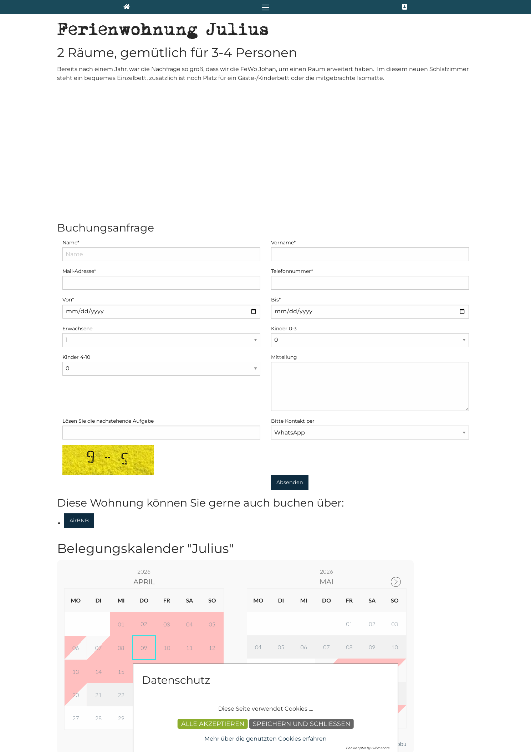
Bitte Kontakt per (293, 297)
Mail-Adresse (79, 147)
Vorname (283, 119)
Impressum (359, 651)
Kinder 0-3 (284, 205)
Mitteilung (284, 233)
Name (70, 119)
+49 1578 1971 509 (92, 720)
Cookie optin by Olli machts (367, 748)
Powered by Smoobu (381, 620)
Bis (276, 176)
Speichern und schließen (301, 723)
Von (68, 176)
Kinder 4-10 (76, 233)
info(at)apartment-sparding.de (120, 711)
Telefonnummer (292, 147)
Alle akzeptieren (212, 723)
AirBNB (79, 397)
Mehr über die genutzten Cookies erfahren (265, 738)
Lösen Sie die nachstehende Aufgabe (108, 297)
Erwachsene (77, 205)
